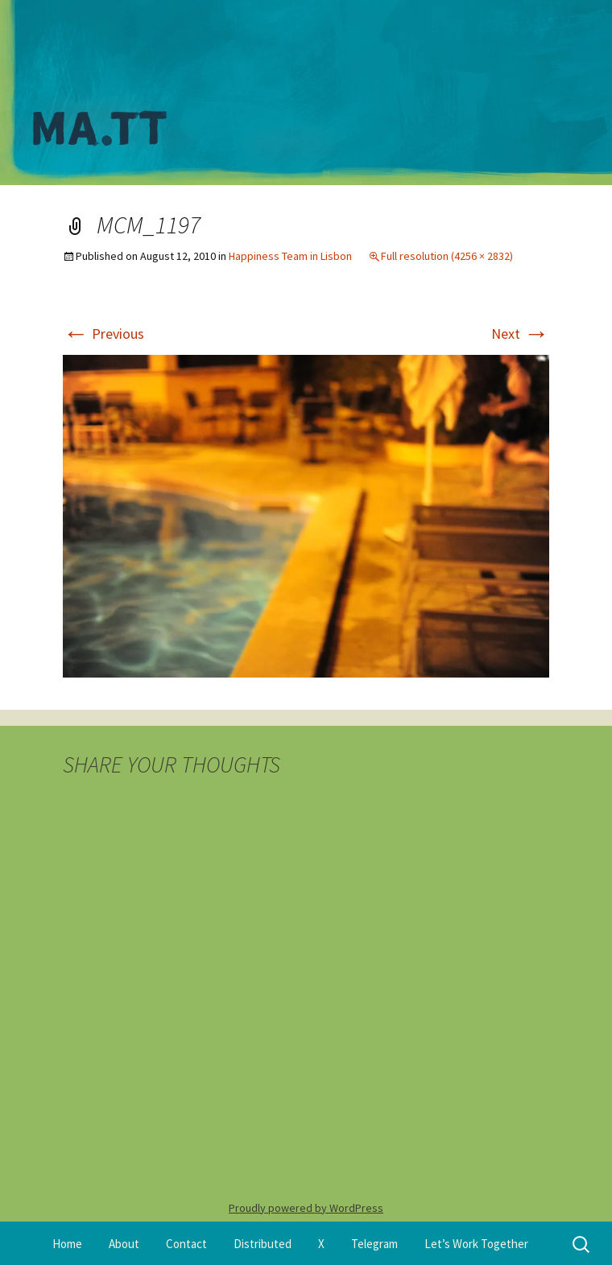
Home (67, 1243)
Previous (103, 333)
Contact (186, 1243)
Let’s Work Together (476, 1243)
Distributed (263, 1243)
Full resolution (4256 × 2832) (447, 256)
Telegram (374, 1243)
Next (520, 333)
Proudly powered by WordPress (306, 1208)
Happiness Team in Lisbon (290, 256)
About (124, 1243)
